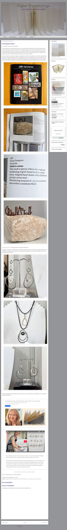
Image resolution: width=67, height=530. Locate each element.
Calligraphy (7, 479)
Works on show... (23, 36)
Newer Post (5, 522)
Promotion (20, 479)
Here (3, 247)
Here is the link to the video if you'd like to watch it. (24, 471)
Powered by (58, 137)
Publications (25, 479)
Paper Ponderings (33, 6)
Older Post (44, 522)
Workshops (38, 479)
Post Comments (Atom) (27, 526)
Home (5, 36)
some (7, 247)
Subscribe (58, 133)
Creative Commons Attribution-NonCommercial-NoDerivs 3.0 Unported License (57, 106)
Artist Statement (12, 36)
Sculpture (30, 479)
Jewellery (15, 479)
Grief (12, 479)
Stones (34, 479)
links (10, 247)
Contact (32, 36)
